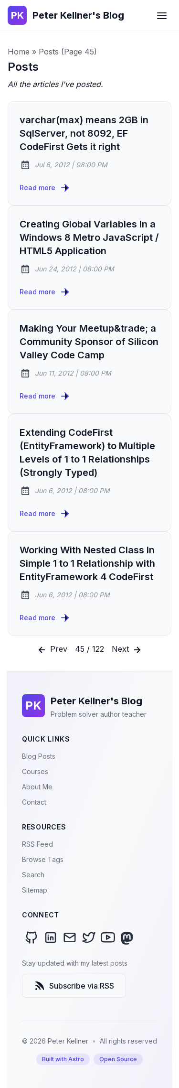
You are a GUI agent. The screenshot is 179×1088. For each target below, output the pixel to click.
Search (33, 875)
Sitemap (34, 890)
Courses (35, 771)
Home (19, 51)
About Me (37, 787)
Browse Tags (42, 859)
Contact (34, 802)
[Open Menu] (161, 15)
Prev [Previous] (51, 650)
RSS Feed (37, 844)
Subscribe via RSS (74, 985)
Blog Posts (38, 756)
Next (127, 650)
